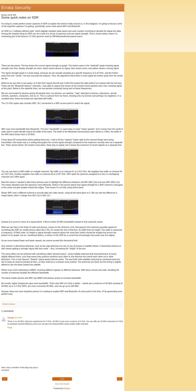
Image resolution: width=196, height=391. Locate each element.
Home (62, 379)
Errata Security (16, 7)
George (11, 318)
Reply (10, 328)
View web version (62, 384)
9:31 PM (18, 318)
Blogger (67, 388)
